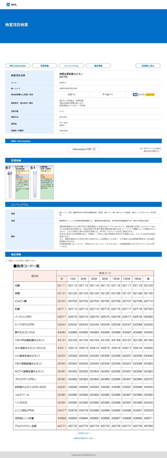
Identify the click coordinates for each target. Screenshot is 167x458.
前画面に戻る (148, 66)
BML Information (18, 66)
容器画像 (44, 66)
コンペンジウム (71, 66)
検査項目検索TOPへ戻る (83, 438)
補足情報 (98, 66)
